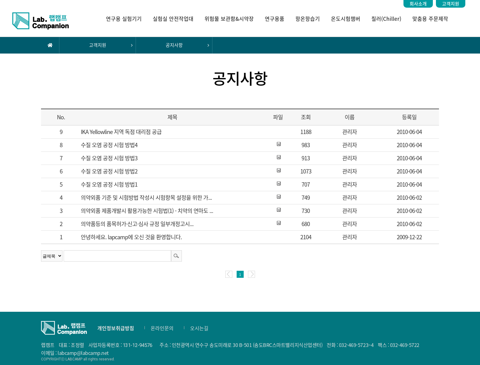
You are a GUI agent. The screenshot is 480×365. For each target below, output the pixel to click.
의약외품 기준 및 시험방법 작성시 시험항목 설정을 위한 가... (146, 197)
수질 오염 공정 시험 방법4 (109, 145)
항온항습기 (307, 18)
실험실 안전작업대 (173, 18)
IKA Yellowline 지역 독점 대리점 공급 (121, 132)
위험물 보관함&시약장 (229, 18)
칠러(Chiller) (386, 18)
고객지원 (450, 3)
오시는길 (199, 328)
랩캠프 (40, 21)
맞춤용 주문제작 (430, 18)
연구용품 (274, 18)
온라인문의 (162, 328)
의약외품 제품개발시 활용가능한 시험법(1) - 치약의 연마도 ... (147, 211)
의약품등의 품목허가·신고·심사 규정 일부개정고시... (137, 224)
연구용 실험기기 (124, 18)
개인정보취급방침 (115, 328)
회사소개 (418, 3)
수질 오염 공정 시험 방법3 (109, 158)
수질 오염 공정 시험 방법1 (109, 184)
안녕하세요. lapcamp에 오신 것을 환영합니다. (131, 237)
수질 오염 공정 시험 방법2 (109, 171)
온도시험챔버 (345, 18)
